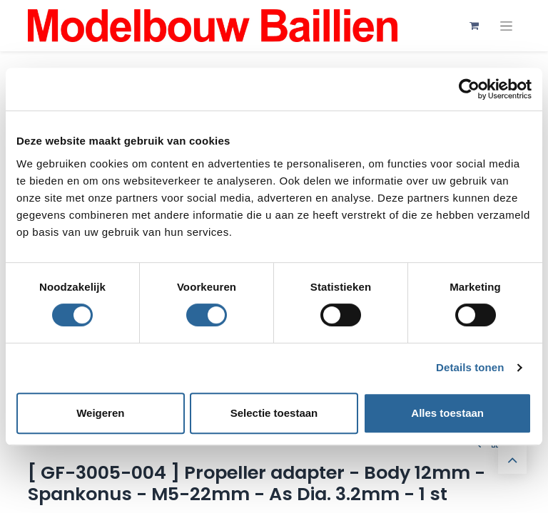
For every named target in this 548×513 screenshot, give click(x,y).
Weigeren (100, 413)
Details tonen (470, 367)
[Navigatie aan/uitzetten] (506, 26)
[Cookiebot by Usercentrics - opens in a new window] (469, 89)
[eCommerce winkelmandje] (474, 25)
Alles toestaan (447, 413)
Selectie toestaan (274, 413)
